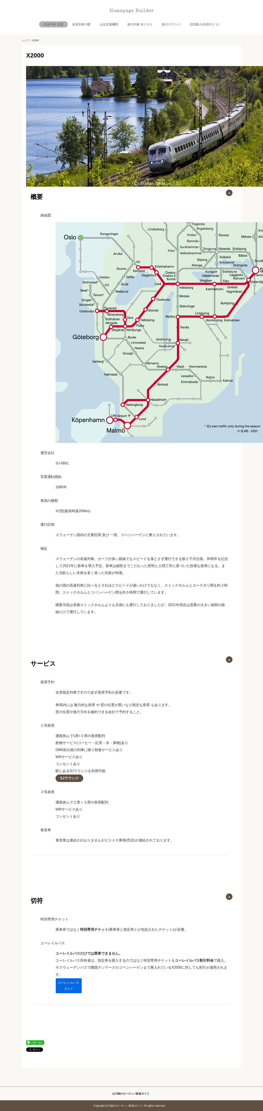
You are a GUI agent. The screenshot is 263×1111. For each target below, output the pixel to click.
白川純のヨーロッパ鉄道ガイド (131, 10)
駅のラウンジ (171, 24)
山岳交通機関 (109, 24)
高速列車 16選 (53, 24)
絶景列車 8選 (81, 24)
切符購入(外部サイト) (204, 24)
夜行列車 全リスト (140, 24)
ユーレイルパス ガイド (68, 986)
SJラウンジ (69, 778)
